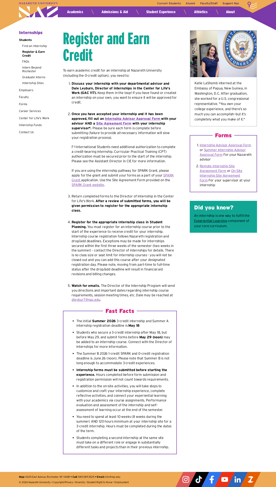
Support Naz (231, 3)
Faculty (24, 97)
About (230, 12)
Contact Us (26, 132)
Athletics (201, 12)
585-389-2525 (86, 476)
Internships (30, 32)
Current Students (166, 3)
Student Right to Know (100, 482)
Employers (26, 90)
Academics (75, 12)
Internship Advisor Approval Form (133, 118)
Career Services (30, 111)
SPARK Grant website (88, 185)
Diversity (80, 482)
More (252, 5)
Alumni (189, 3)
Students (25, 40)
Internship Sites (33, 83)
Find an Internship (34, 46)
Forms (23, 104)
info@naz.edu (112, 476)
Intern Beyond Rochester (31, 69)
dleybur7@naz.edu (86, 299)
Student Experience (161, 12)
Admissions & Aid (115, 12)
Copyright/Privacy (62, 482)
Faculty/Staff (208, 3)
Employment (121, 482)
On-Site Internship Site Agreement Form (221, 175)
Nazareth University (38, 9)
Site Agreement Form (113, 123)
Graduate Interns (33, 77)
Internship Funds (30, 125)
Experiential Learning (210, 221)
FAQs (25, 61)
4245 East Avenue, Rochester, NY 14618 (47, 476)
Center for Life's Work (34, 118)
